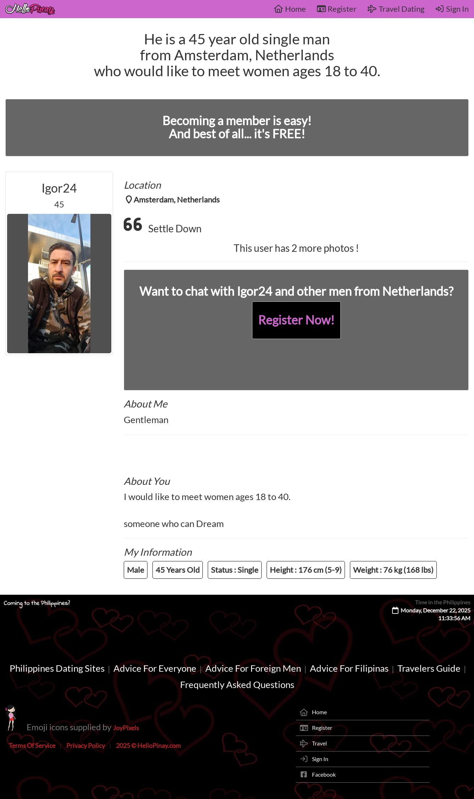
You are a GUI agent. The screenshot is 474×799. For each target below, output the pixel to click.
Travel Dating (395, 8)
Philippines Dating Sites (57, 668)
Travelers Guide (429, 668)
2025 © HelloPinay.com (148, 745)
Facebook (324, 774)
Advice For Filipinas (349, 668)
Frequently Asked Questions (237, 684)
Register (337, 8)
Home (290, 8)
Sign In (452, 8)
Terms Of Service (32, 745)
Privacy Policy (85, 745)
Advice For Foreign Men (253, 668)
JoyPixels (126, 728)
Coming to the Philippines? (37, 603)
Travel (319, 743)
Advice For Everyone (154, 668)
